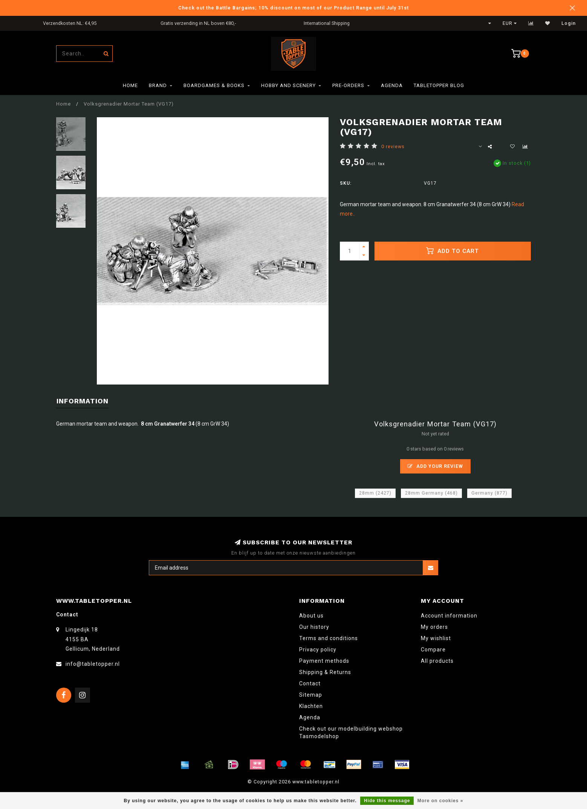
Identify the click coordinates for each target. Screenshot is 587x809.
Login (568, 23)
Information (83, 401)
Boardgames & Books (214, 85)
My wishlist (436, 638)
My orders (434, 627)
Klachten (311, 706)
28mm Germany (431, 493)
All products (437, 661)
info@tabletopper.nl (93, 664)
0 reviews (393, 146)
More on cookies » (440, 800)
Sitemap (310, 695)
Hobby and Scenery (288, 85)
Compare (433, 650)
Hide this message (387, 800)
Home (130, 85)
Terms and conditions (328, 638)
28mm (375, 493)
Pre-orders (348, 85)
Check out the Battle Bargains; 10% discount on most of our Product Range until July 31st (293, 8)
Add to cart (452, 250)
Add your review (435, 466)
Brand (158, 85)
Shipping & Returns (325, 672)
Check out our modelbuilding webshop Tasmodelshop (351, 732)
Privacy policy (317, 650)
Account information (449, 616)
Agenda (392, 85)
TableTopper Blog (439, 85)
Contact (310, 683)
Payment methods (324, 661)
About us (311, 616)
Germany (489, 493)
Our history (314, 627)
